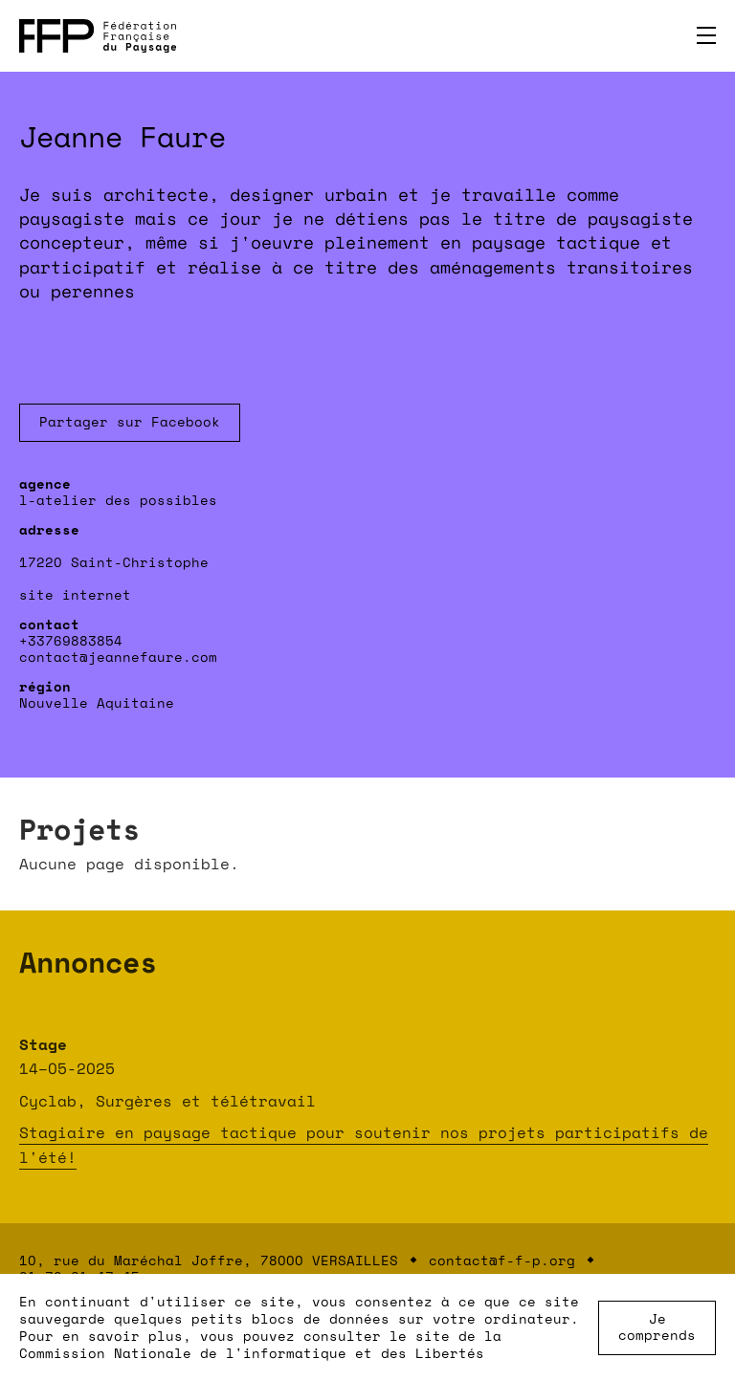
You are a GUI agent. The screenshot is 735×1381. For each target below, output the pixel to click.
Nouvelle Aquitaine (96, 702)
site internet (75, 594)
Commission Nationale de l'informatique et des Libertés (251, 1353)
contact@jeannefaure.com (118, 657)
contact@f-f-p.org (502, 1260)
